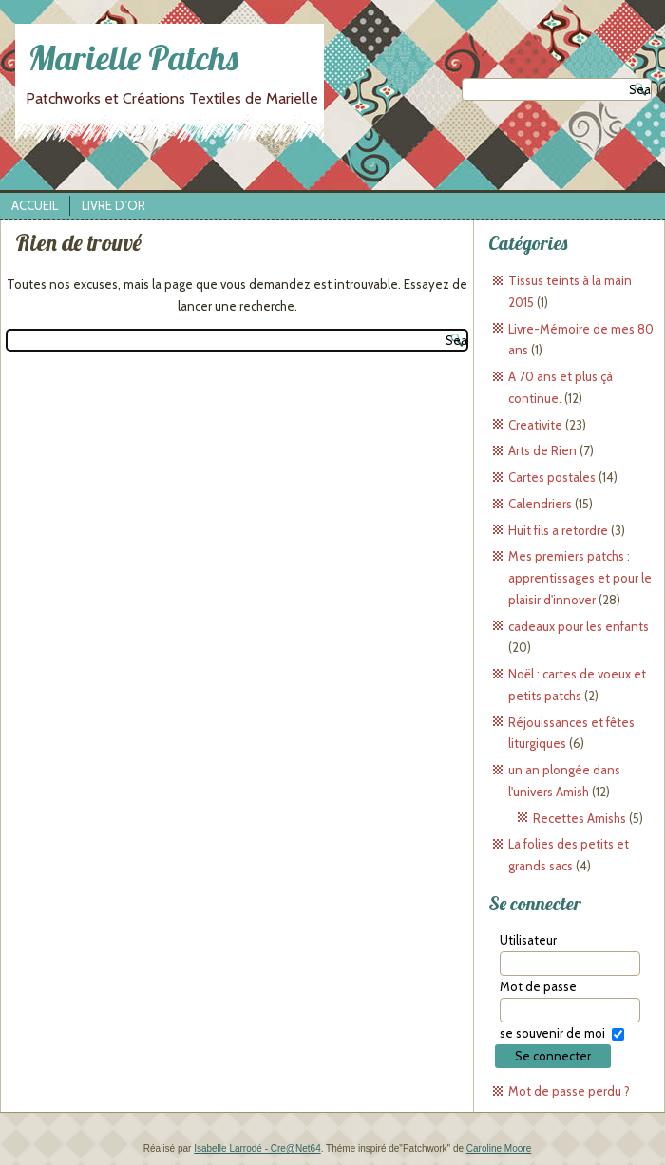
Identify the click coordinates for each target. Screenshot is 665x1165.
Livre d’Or (113, 205)
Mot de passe (538, 986)
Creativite (535, 424)
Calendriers (540, 503)
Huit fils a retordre (558, 530)
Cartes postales (552, 477)
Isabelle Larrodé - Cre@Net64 (257, 1148)
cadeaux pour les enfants (578, 626)
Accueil (34, 205)
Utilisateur (528, 939)
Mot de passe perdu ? (569, 1090)
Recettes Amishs (579, 818)
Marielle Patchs (133, 57)
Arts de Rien (542, 450)
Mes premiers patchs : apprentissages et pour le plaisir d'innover (580, 577)
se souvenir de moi (552, 1033)
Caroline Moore (498, 1148)
